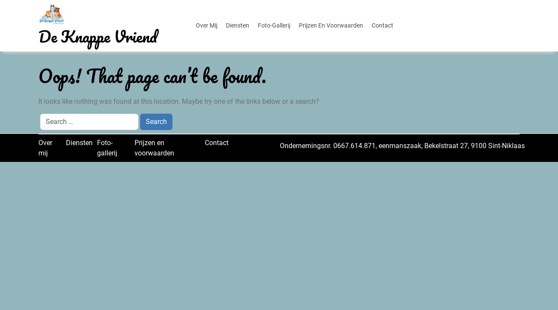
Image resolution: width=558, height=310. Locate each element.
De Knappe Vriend (97, 36)
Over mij (206, 25)
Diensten (237, 25)
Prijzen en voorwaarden (331, 25)
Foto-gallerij (274, 25)
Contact (382, 25)
